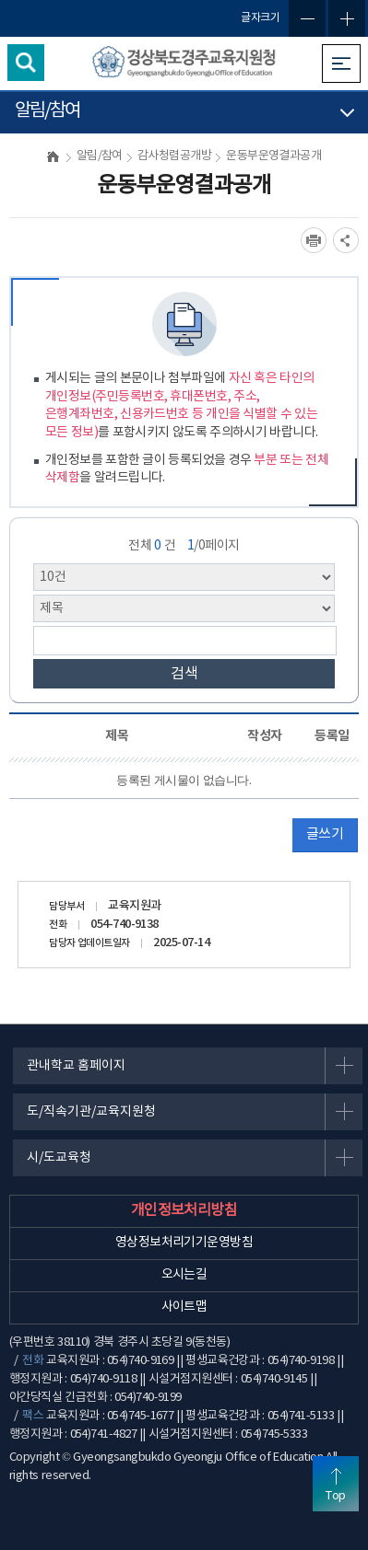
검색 (184, 673)
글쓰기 (324, 834)
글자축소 (307, 18)
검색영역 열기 (25, 62)
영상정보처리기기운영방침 (184, 1242)
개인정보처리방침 (184, 1210)
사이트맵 (184, 1307)
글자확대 (346, 18)
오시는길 (184, 1274)
